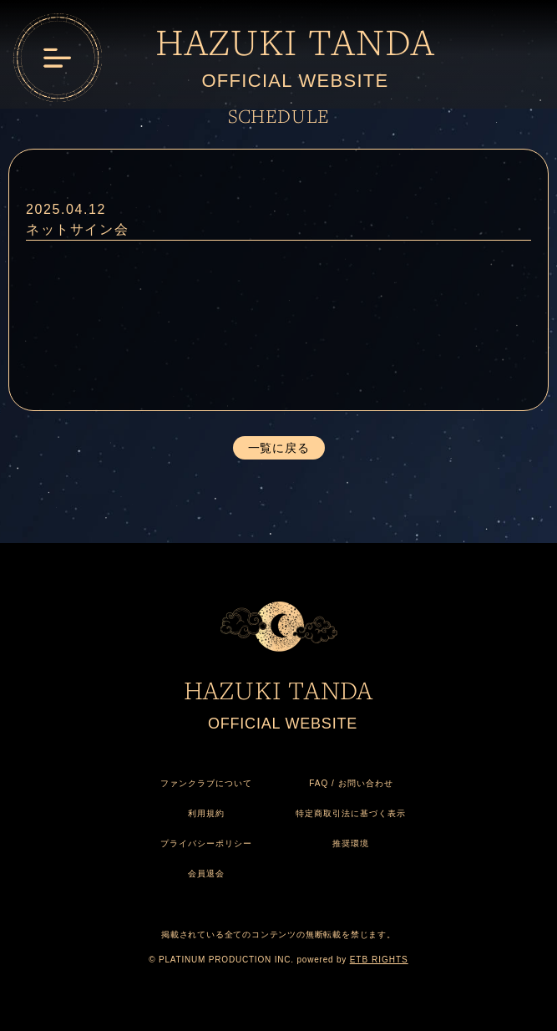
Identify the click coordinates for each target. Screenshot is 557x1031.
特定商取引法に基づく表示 (351, 813)
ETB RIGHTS (379, 959)
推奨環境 (350, 843)
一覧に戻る (279, 448)
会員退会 (206, 873)
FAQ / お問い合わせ (350, 783)
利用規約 (206, 813)
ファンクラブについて (206, 783)
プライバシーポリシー (206, 843)
